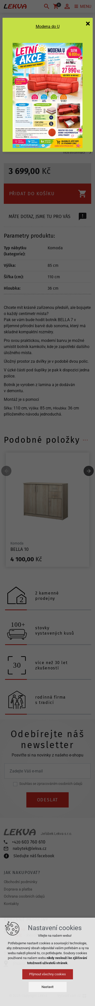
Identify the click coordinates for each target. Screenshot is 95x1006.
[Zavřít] (88, 23)
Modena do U (48, 26)
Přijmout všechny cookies (47, 974)
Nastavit (47, 987)
